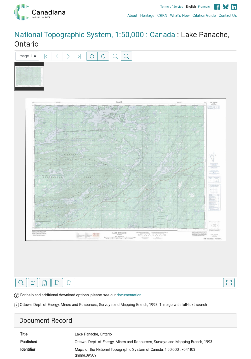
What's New (180, 15)
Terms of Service (171, 6)
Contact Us (228, 15)
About (132, 15)
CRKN (162, 15)
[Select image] (27, 56)
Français (204, 6)
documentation (129, 295)
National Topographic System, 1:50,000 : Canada (94, 34)
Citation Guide (204, 15)
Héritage (147, 15)
